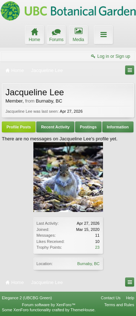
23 (97, 247)
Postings (88, 127)
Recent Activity (55, 127)
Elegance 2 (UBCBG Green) (27, 298)
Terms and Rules (119, 305)
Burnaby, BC (88, 263)
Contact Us (110, 298)
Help (130, 298)
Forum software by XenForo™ (48, 305)
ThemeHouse (82, 310)
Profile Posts (19, 127)
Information (118, 127)
